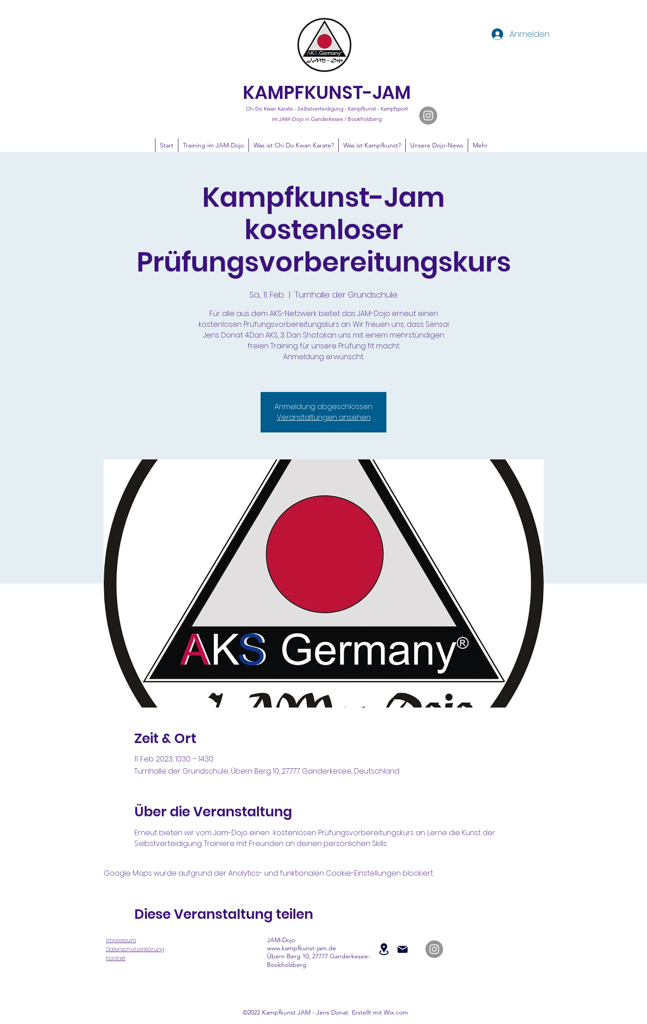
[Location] (384, 949)
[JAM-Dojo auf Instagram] (428, 116)
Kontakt (115, 958)
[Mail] (402, 949)
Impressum (121, 940)
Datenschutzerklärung (135, 949)
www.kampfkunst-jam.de (301, 948)
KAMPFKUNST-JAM (327, 92)
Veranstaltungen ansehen (324, 417)
